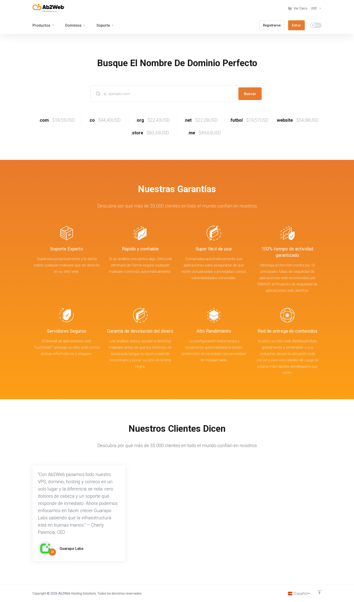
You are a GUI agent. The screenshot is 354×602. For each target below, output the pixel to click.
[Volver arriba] (319, 592)
